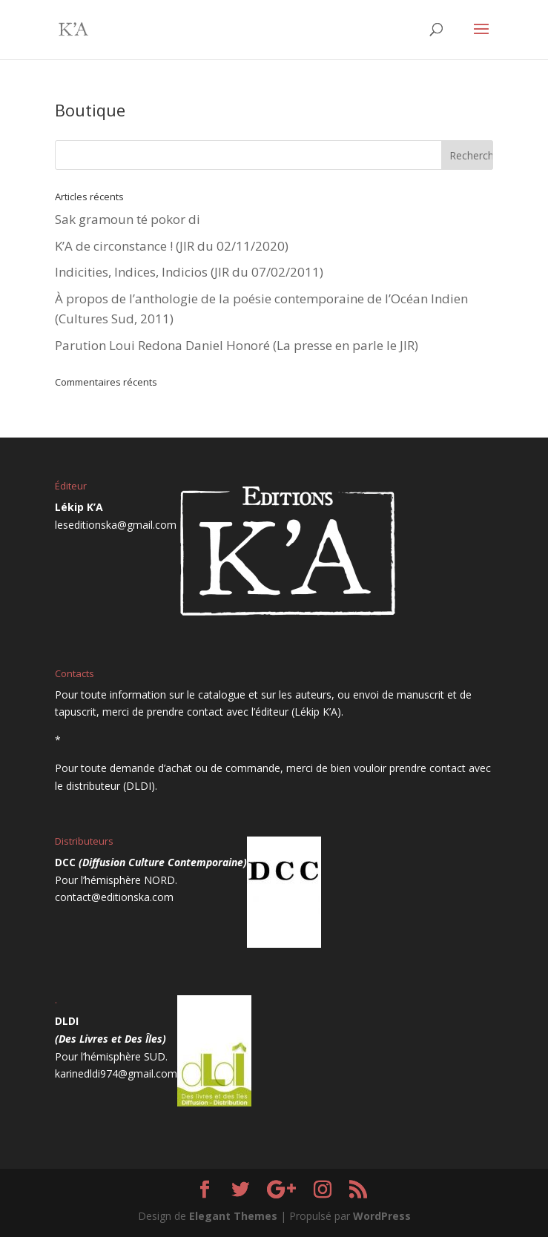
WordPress (382, 1216)
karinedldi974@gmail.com (116, 1073)
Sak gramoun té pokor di (127, 219)
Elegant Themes (233, 1216)
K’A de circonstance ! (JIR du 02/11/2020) (171, 245)
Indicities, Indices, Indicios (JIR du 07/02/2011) (189, 271)
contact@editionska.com (114, 897)
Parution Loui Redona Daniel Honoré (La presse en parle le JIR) (236, 345)
